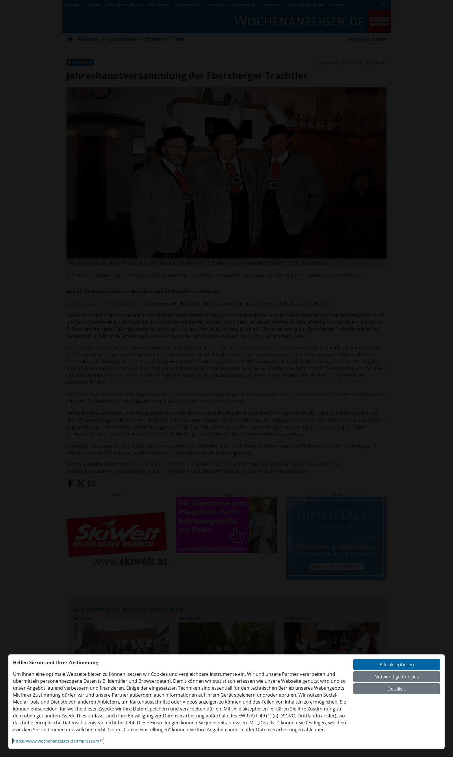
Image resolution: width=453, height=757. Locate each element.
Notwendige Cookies (396, 676)
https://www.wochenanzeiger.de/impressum (56, 741)
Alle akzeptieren (397, 664)
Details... (396, 689)
